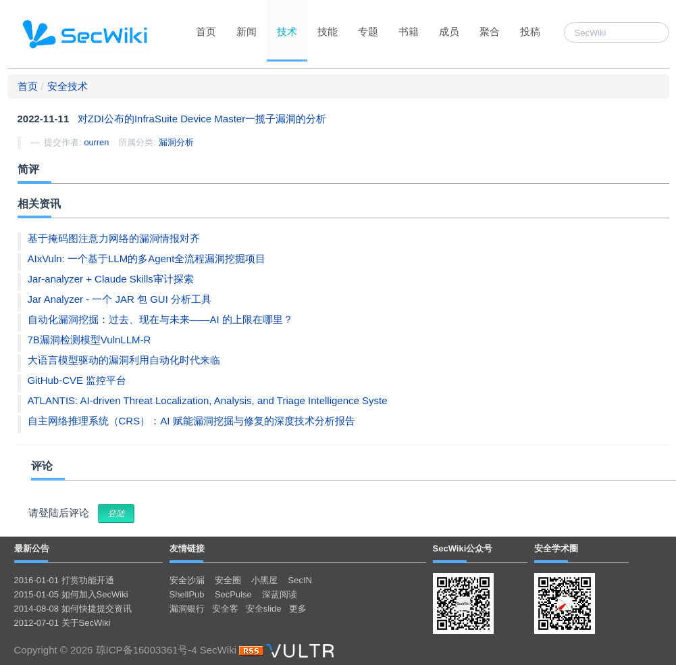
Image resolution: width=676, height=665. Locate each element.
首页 (206, 31)
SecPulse (233, 594)
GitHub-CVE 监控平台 (77, 380)
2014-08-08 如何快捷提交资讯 (73, 609)
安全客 (225, 609)
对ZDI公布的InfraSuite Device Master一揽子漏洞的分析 (202, 118)
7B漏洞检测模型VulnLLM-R (89, 339)
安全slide (264, 609)
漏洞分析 (176, 142)
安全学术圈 (556, 548)
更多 (298, 609)
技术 (287, 31)
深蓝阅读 (279, 594)
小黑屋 (264, 580)
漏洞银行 (187, 609)
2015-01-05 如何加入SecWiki (71, 594)
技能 (327, 31)
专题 (368, 31)
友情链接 (187, 548)
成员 (449, 31)
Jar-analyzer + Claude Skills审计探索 (111, 279)
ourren (96, 142)
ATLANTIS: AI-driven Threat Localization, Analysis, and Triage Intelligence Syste (208, 400)
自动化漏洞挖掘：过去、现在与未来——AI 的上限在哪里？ (160, 319)
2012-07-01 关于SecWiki (62, 623)
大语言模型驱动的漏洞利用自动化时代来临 (124, 360)
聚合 (489, 31)
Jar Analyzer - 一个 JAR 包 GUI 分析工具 (120, 299)
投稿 (530, 31)
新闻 (246, 31)
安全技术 (67, 86)
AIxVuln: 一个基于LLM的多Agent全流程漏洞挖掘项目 (147, 258)
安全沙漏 (187, 580)
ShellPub (187, 594)
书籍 (408, 31)
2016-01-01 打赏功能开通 (64, 580)
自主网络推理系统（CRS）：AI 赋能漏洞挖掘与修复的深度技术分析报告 (191, 420)
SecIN (300, 580)
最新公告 (31, 548)
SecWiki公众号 (463, 548)
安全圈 (228, 580)
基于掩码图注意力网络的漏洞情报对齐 (114, 238)
